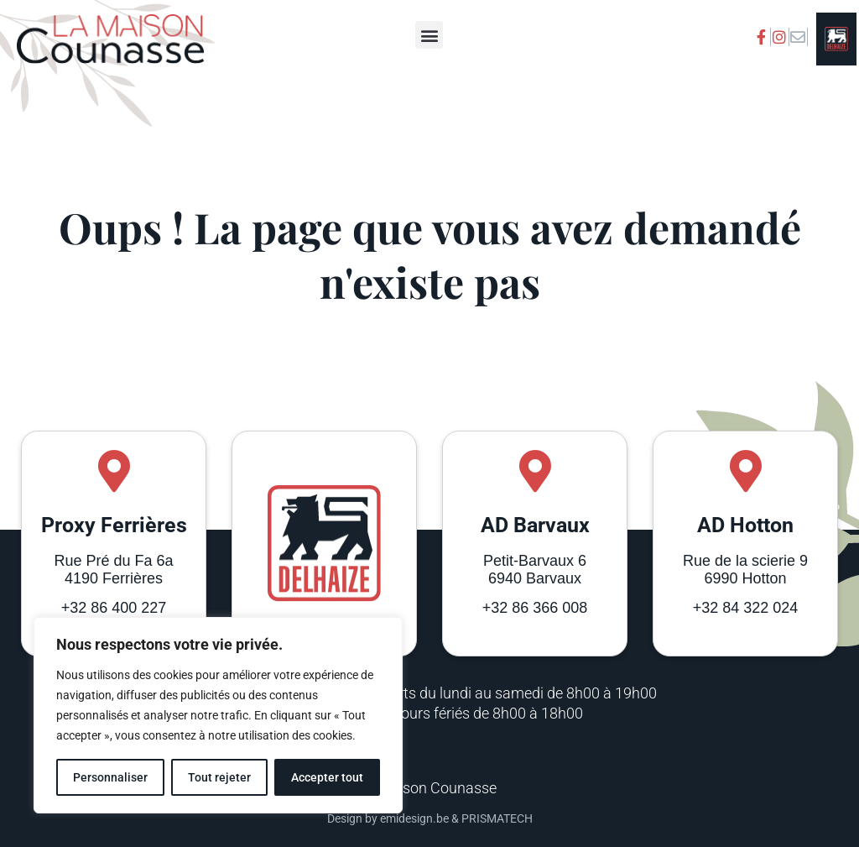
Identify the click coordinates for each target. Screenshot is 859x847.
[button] (429, 35)
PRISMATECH (497, 818)
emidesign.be (414, 818)
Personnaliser (110, 777)
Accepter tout (327, 777)
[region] (218, 715)
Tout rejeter (219, 777)
